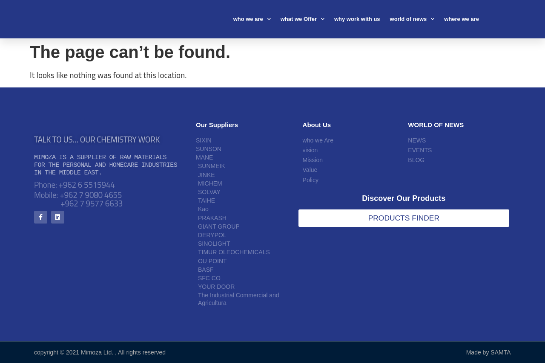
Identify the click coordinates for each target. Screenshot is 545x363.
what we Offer (302, 19)
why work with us (357, 19)
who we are (252, 19)
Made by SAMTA (488, 352)
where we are (461, 19)
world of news (412, 19)
